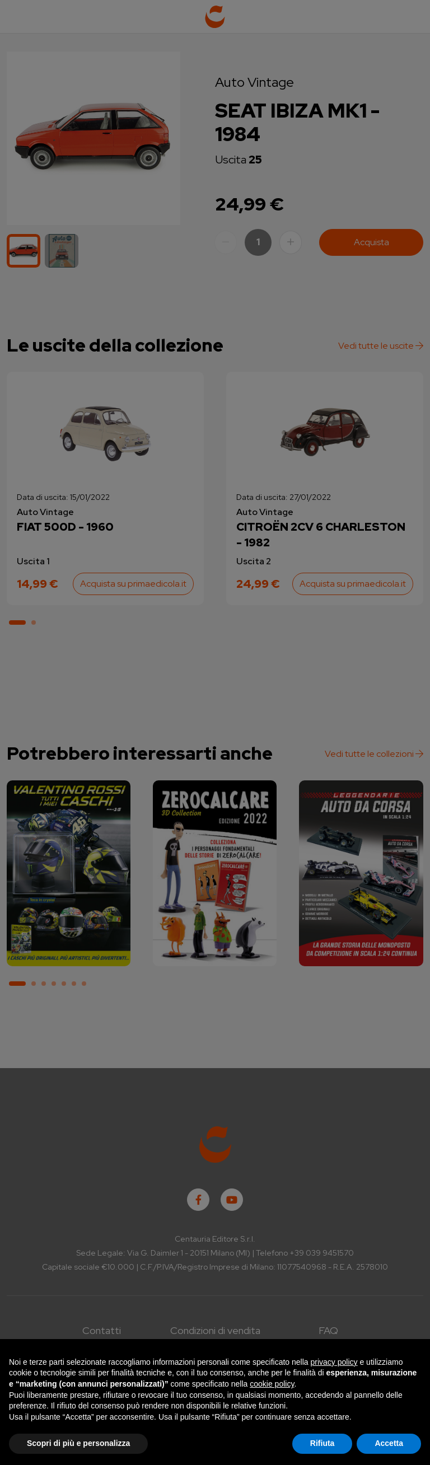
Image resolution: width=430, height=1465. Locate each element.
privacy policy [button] (334, 1362)
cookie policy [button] (272, 1383)
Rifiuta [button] (322, 1443)
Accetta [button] (389, 1443)
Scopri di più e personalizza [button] (78, 1443)
